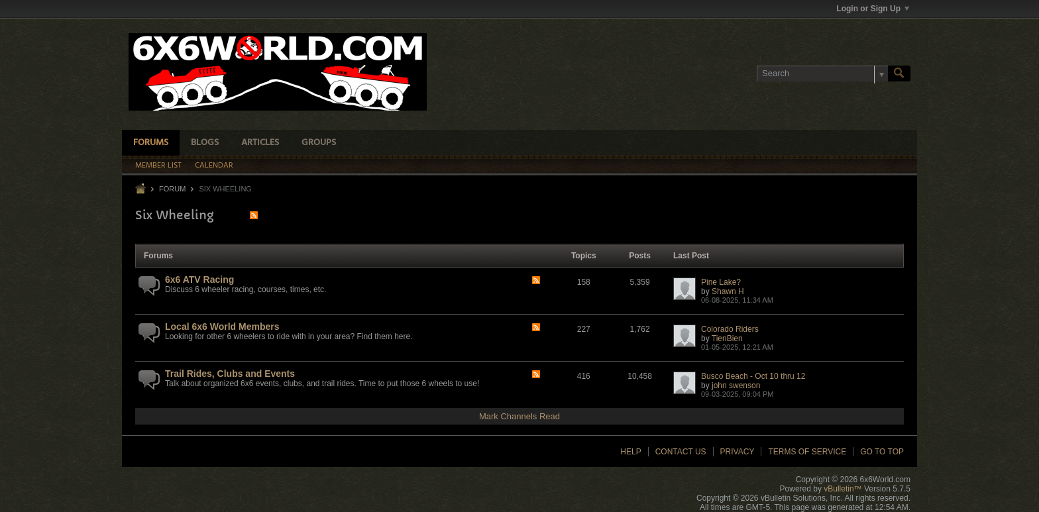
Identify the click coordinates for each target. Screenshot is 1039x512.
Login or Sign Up (872, 8)
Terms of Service (807, 451)
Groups (318, 142)
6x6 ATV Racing (199, 279)
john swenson (736, 385)
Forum (172, 189)
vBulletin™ (842, 488)
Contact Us (680, 451)
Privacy (737, 451)
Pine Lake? (721, 282)
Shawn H (728, 291)
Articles (260, 142)
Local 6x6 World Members (222, 326)
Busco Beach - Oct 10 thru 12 (753, 376)
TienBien (727, 338)
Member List (158, 165)
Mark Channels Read (519, 416)
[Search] (822, 73)
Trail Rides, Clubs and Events (230, 373)
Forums (150, 142)
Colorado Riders (730, 329)
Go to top (882, 451)
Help (630, 451)
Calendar (214, 165)
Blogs (205, 142)
